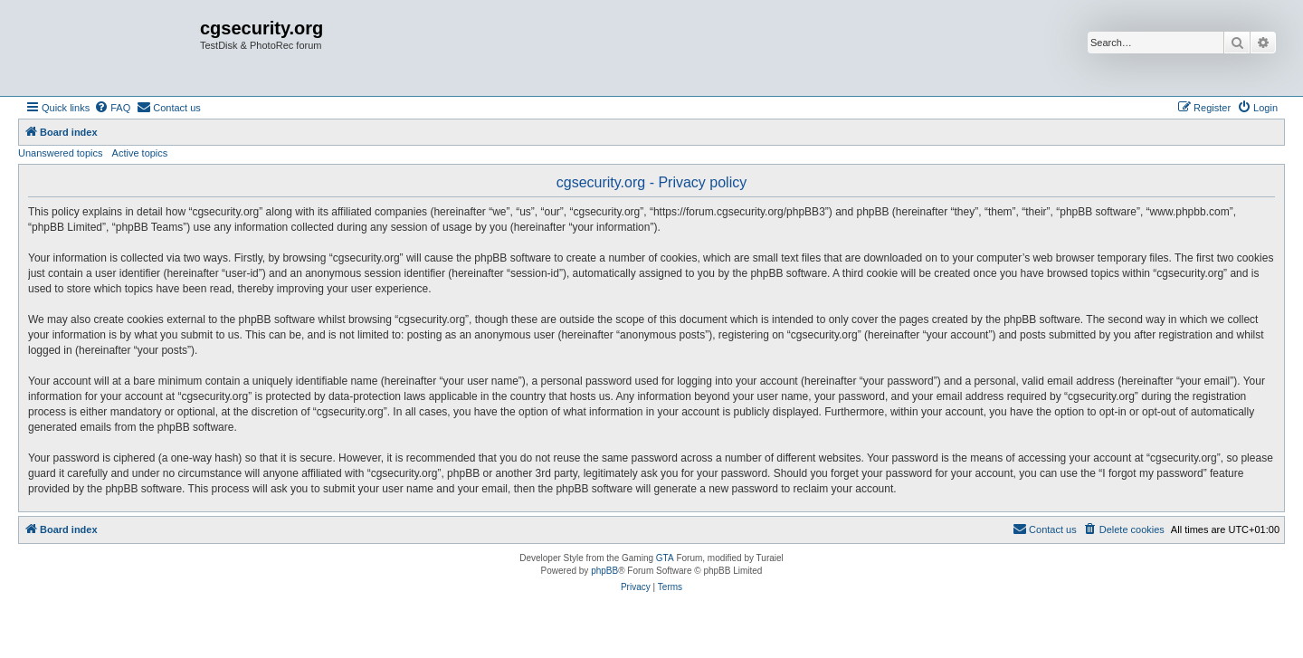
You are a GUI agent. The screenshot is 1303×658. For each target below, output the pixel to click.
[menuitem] (112, 108)
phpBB (604, 571)
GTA (665, 558)
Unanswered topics (60, 153)
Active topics (140, 153)
